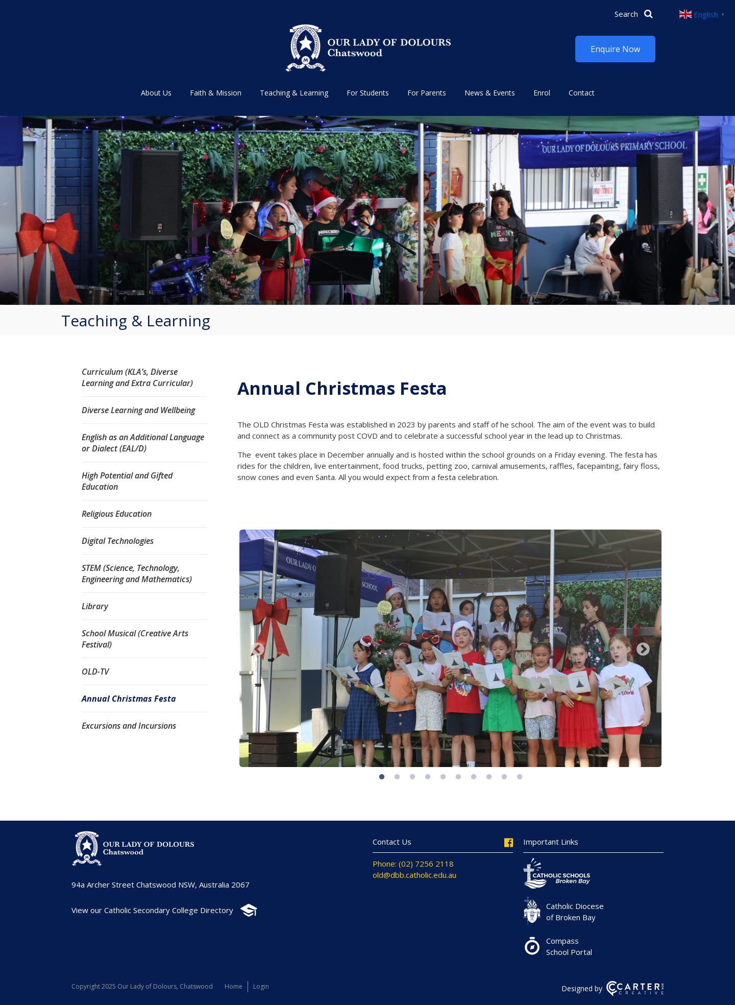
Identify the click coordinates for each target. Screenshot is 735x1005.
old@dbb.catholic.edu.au (414, 875)
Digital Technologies (118, 540)
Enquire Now (615, 49)
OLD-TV (95, 671)
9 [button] (504, 777)
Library (95, 606)
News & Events (489, 93)
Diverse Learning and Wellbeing (138, 410)
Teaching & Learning (294, 93)
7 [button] (474, 777)
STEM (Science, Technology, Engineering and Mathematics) (137, 573)
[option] (450, 650)
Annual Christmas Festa (129, 698)
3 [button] (412, 777)
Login (261, 986)
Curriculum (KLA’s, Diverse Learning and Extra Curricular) (137, 377)
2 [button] (397, 777)
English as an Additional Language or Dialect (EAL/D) (143, 443)
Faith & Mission (215, 93)
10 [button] (519, 777)
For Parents (426, 93)
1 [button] (382, 777)
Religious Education (117, 513)
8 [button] (489, 777)
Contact (582, 93)
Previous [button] (257, 649)
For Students (368, 93)
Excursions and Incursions (129, 725)
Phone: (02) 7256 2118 (413, 863)
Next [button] (643, 649)
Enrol (541, 93)
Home (233, 986)
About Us (156, 93)
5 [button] (443, 777)
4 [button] (428, 777)
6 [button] (458, 777)
